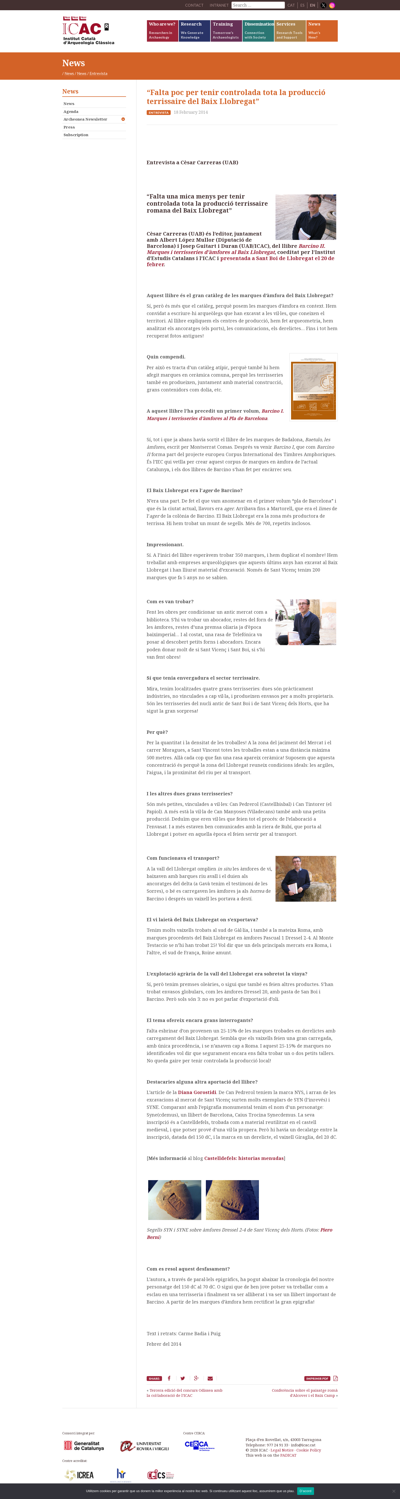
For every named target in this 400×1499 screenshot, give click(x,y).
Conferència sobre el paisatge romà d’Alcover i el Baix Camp (305, 1395)
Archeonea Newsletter (85, 121)
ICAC (100, 32)
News (69, 75)
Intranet (219, 5)
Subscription (76, 136)
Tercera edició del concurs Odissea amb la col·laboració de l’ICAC (184, 1395)
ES (302, 5)
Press (69, 128)
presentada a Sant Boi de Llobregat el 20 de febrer (240, 263)
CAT (291, 5)
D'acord (305, 1491)
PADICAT (288, 1457)
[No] (393, 1491)
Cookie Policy (308, 1452)
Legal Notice (282, 1452)
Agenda (71, 113)
